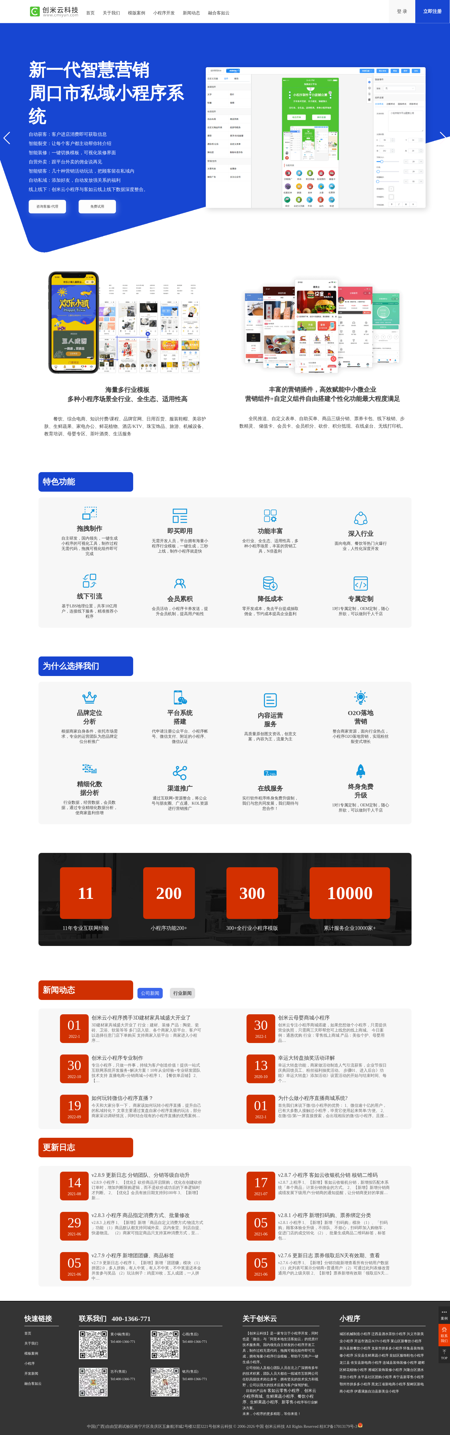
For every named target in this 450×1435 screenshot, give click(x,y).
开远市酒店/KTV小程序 (372, 1341)
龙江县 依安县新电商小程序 (361, 1363)
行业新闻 (182, 993)
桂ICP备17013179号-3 (338, 1426)
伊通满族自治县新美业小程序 (376, 1391)
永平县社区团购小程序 (375, 1377)
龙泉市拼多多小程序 (386, 1348)
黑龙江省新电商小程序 (388, 1384)
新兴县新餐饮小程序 (355, 1348)
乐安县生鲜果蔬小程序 (371, 1355)
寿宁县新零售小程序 (408, 1377)
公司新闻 (150, 993)
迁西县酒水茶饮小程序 (388, 1334)
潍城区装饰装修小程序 (385, 1370)
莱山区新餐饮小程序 (406, 1341)
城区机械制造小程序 (355, 1334)
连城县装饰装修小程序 (400, 1363)
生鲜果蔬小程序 (280, 1396)
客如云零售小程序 (284, 1390)
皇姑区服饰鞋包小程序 (406, 1355)
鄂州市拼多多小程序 (355, 1384)
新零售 (288, 1402)
